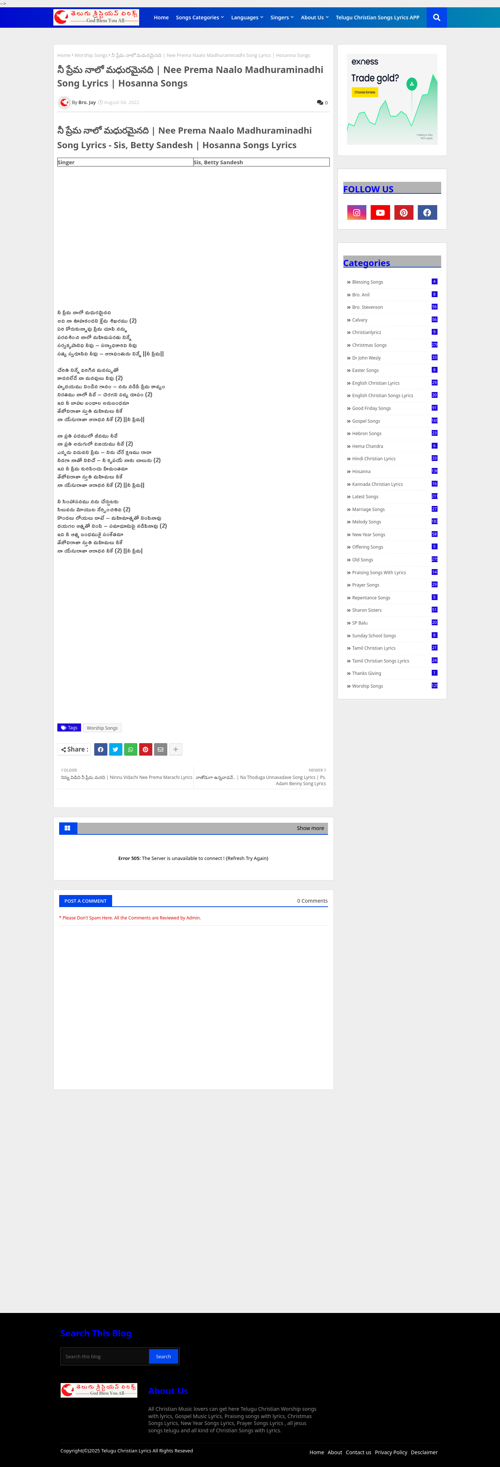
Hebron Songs (395, 433)
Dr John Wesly (395, 357)
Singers (280, 17)
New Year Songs (395, 534)
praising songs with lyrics (395, 572)
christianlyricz (395, 332)
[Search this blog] (105, 1356)
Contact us (358, 1452)
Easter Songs (395, 370)
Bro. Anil (395, 294)
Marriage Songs (395, 509)
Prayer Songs (395, 584)
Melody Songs (395, 521)
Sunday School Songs (395, 635)
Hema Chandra (395, 446)
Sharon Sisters (395, 610)
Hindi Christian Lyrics (395, 458)
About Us (312, 17)
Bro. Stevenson (395, 307)
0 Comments (312, 900)
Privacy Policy (391, 1452)
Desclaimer (424, 1452)
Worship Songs (91, 55)
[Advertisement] (193, 1150)
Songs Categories (197, 17)
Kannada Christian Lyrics (395, 484)
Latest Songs (395, 496)
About (335, 1452)
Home (161, 17)
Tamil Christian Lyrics (395, 648)
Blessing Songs (395, 282)
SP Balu (395, 622)
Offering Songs (395, 547)
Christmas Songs (395, 345)
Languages (245, 17)
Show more (310, 828)
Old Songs (395, 559)
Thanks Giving (395, 673)
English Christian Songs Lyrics (395, 395)
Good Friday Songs (395, 408)
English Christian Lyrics (395, 383)
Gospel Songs (395, 421)
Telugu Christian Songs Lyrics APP (378, 17)
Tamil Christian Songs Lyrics (395, 660)
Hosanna (395, 471)
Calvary (395, 319)
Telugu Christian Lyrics (126, 1450)
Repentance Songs (395, 597)
